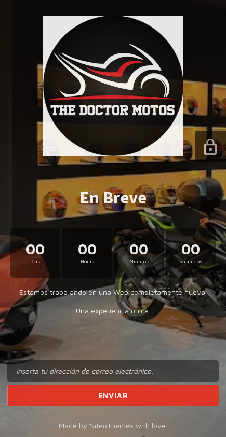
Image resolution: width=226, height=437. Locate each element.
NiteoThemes (111, 425)
